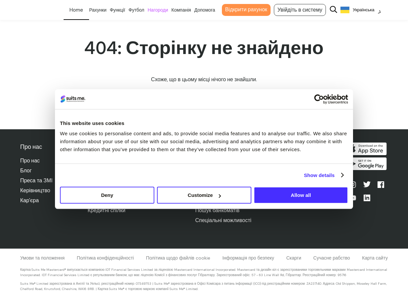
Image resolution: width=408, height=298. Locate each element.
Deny (107, 195)
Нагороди (161, 10)
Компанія (185, 10)
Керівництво (35, 190)
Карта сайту (375, 258)
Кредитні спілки (107, 210)
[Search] (337, 10)
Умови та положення (42, 258)
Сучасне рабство (331, 258)
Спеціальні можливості (224, 220)
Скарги (293, 258)
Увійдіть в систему (303, 9)
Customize (204, 195)
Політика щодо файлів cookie (178, 258)
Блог (26, 170)
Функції (121, 10)
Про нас (30, 160)
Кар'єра (29, 200)
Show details (319, 175)
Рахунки (101, 10)
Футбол (140, 10)
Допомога (208, 10)
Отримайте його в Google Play (367, 164)
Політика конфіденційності (105, 258)
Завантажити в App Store (367, 149)
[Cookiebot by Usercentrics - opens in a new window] (319, 99)
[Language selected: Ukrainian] (364, 10)
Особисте (80, 10)
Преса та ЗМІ (36, 180)
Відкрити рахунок (250, 9)
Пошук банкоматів (218, 210)
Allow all (301, 195)
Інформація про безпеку (248, 258)
